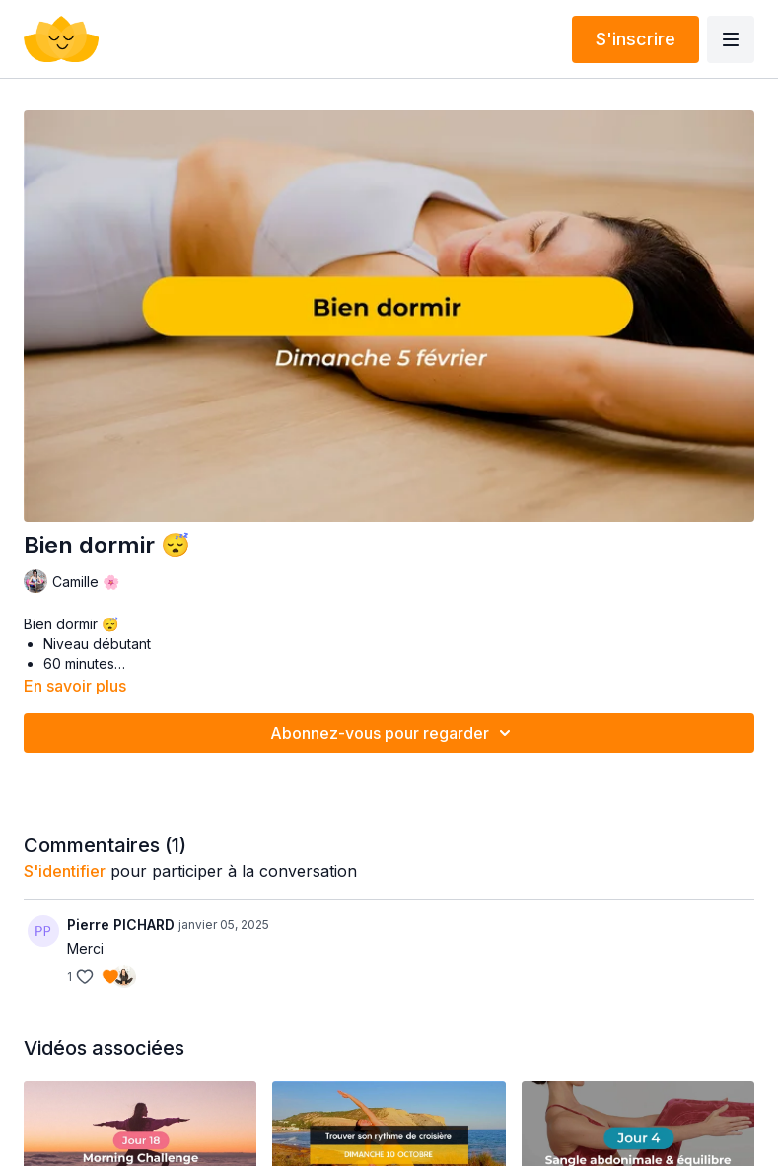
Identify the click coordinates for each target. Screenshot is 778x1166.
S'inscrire (635, 39)
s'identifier (65, 871)
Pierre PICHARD (121, 924)
